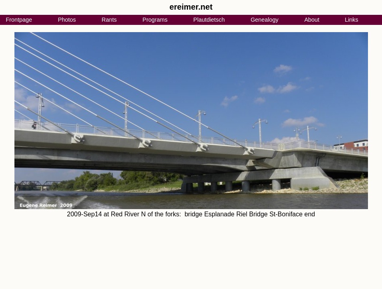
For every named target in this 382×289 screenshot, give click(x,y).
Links (351, 19)
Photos (67, 19)
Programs (155, 19)
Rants (109, 19)
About (311, 19)
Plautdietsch (208, 19)
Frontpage (19, 19)
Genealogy (265, 19)
